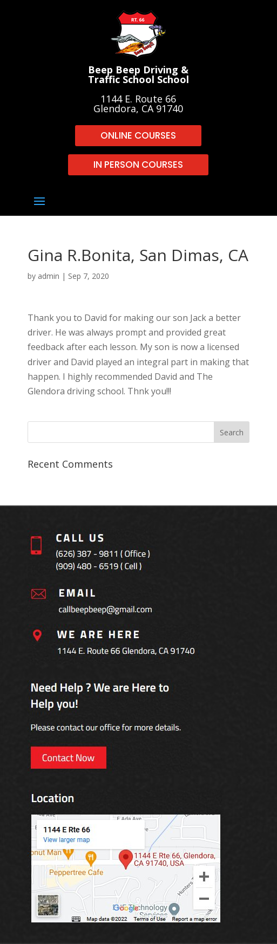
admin (48, 276)
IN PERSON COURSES (138, 164)
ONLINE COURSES (138, 135)
